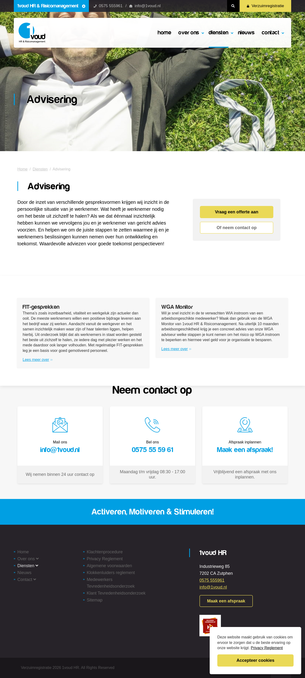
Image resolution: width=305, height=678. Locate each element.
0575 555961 (110, 6)
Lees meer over (38, 360)
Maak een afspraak (226, 601)
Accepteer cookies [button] (255, 660)
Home (22, 169)
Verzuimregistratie (265, 6)
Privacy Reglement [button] (267, 648)
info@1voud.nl (148, 6)
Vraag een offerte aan (236, 212)
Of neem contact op (237, 227)
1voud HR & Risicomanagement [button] (51, 6)
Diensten (40, 169)
